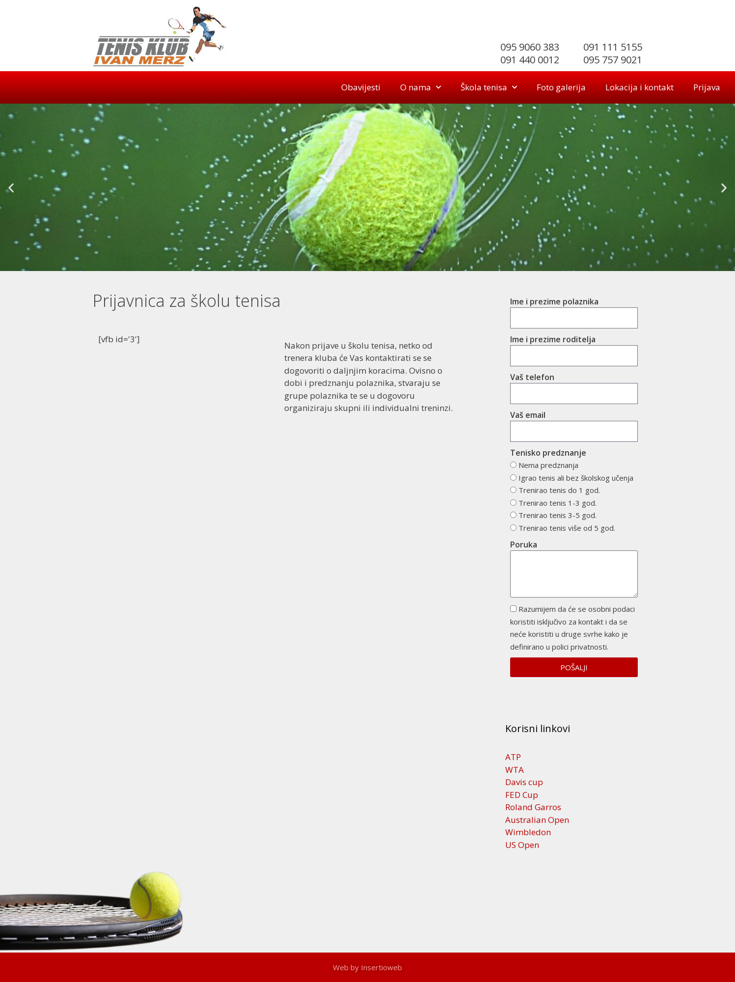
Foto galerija (561, 87)
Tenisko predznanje (548, 452)
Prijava (706, 87)
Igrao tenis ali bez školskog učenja (575, 478)
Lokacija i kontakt (639, 87)
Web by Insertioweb (367, 967)
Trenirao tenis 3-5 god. (557, 515)
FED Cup (521, 794)
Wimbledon (528, 832)
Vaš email (527, 414)
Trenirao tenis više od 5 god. (566, 528)
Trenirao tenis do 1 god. (559, 490)
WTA (514, 769)
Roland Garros (533, 807)
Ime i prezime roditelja (553, 339)
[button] (11, 187)
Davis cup (524, 782)
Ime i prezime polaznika (554, 301)
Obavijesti (361, 87)
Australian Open (537, 819)
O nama (420, 87)
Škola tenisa (489, 87)
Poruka (523, 544)
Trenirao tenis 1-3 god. (557, 503)
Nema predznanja (548, 465)
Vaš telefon (532, 377)
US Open (522, 844)
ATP (513, 757)
